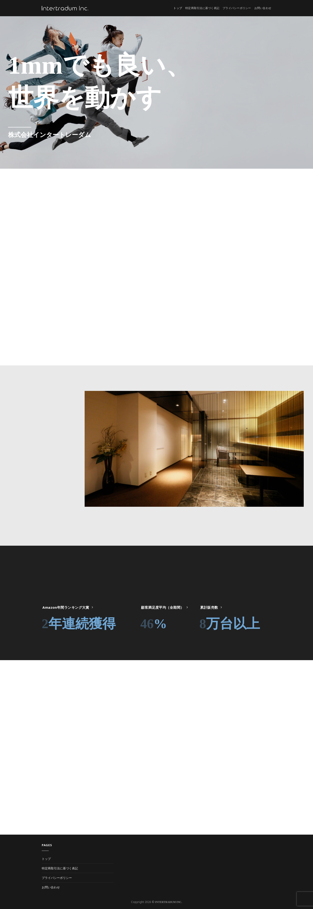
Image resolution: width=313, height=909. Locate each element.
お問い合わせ (262, 8)
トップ (177, 8)
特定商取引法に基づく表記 (202, 8)
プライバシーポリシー (237, 8)
